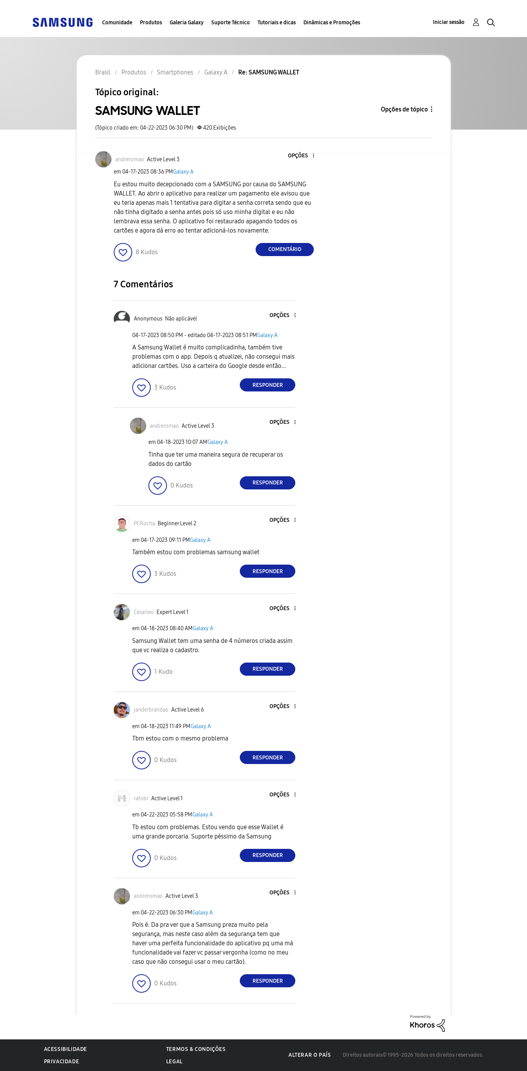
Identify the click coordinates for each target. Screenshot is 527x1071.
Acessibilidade (65, 1049)
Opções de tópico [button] (404, 109)
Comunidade (117, 22)
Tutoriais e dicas (277, 22)
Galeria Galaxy (187, 22)
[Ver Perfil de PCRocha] (144, 523)
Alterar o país (309, 1055)
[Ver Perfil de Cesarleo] (144, 612)
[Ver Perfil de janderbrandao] (151, 710)
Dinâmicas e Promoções (331, 22)
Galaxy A (183, 172)
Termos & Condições (196, 1049)
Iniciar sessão (449, 22)
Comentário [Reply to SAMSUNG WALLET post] (284, 249)
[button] (300, 156)
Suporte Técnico (230, 22)
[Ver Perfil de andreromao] (129, 159)
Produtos (151, 22)
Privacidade (61, 1061)
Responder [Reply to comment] (268, 385)
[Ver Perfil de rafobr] (141, 798)
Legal (174, 1061)
